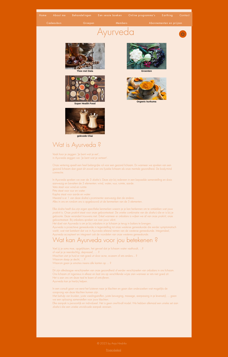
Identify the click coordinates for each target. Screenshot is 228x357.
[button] (82, 15)
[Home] (183, 34)
